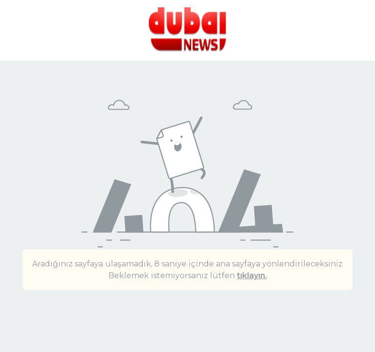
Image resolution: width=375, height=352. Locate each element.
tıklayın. (252, 275)
